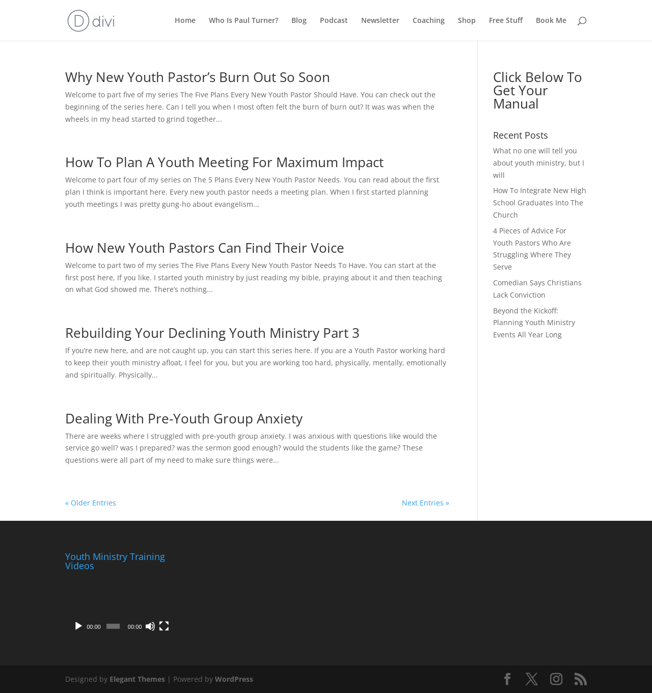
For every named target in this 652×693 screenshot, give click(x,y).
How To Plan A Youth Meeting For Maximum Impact (224, 162)
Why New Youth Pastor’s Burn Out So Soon (197, 77)
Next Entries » (425, 503)
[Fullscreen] (164, 626)
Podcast (334, 21)
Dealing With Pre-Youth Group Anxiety (184, 418)
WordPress (234, 679)
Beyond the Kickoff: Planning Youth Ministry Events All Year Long (534, 323)
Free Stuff (506, 21)
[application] (119, 605)
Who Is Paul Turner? (243, 21)
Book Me (551, 21)
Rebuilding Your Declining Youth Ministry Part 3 (212, 333)
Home (185, 21)
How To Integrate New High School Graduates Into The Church (539, 202)
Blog (299, 21)
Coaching (429, 21)
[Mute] (150, 626)
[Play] (78, 626)
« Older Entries (90, 503)
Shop (467, 21)
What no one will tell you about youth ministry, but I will (538, 163)
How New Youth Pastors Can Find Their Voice (204, 247)
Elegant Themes (137, 679)
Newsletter (380, 21)
